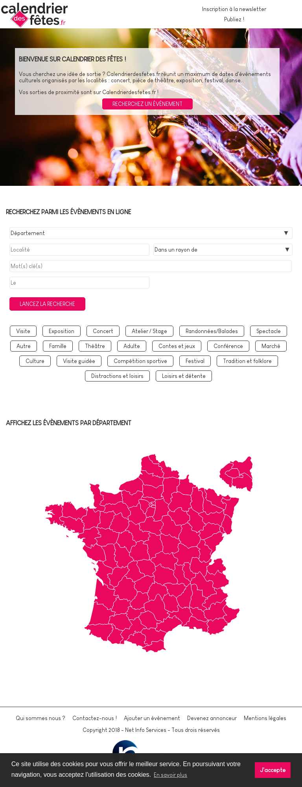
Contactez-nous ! (94, 718)
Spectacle (268, 331)
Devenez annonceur (212, 718)
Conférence (228, 346)
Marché (270, 346)
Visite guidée (79, 361)
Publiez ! (234, 19)
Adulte (131, 346)
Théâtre (95, 346)
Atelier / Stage (149, 331)
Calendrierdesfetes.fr (133, 74)
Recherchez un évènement (147, 104)
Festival (195, 361)
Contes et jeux (176, 346)
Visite (23, 331)
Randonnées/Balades (212, 331)
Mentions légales (265, 718)
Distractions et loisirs (117, 376)
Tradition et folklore (247, 361)
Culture (35, 361)
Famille (57, 346)
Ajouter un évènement (152, 718)
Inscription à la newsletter (234, 9)
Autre (24, 346)
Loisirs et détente (184, 376)
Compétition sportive (140, 361)
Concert (103, 331)
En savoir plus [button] (170, 775)
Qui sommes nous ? (40, 718)
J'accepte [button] (272, 770)
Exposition (61, 331)
